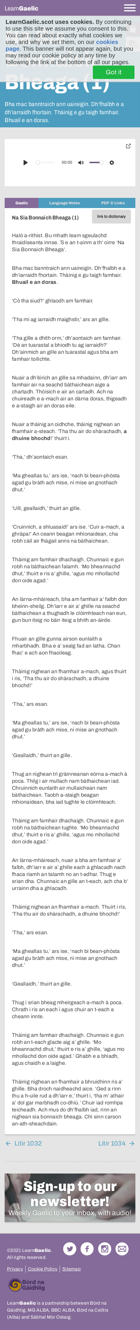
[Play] (26, 163)
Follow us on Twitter (69, 1248)
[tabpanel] (70, 671)
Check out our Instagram (104, 1248)
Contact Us (122, 1248)
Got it (114, 72)
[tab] (21, 203)
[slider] (45, 162)
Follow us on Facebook (87, 1248)
